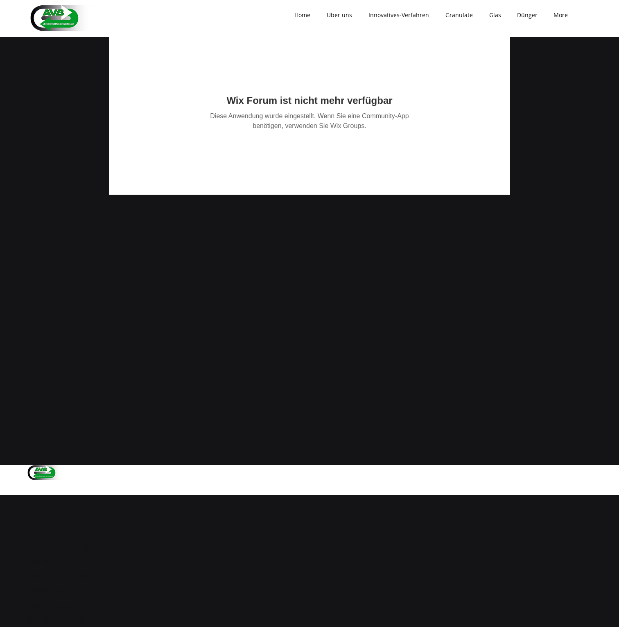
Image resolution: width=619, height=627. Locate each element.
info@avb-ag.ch (53, 590)
